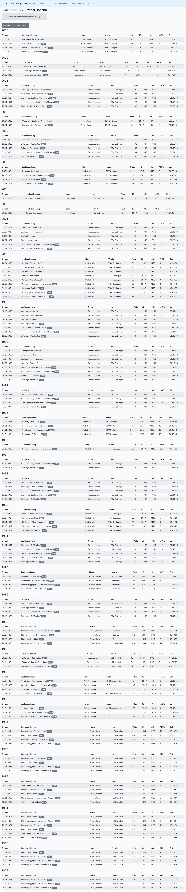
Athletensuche (61, 3)
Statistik (72, 3)
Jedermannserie (46, 3)
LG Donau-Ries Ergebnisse (16, 3)
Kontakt (81, 3)
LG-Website (91, 3)
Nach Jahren (8, 25)
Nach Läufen (22, 25)
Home (35, 3)
